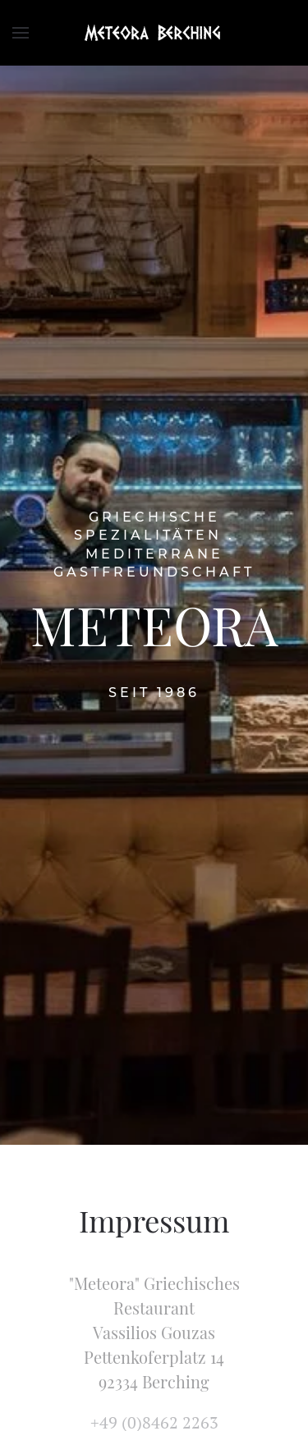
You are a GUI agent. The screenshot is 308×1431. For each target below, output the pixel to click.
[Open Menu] (20, 33)
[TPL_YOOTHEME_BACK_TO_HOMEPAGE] (154, 33)
